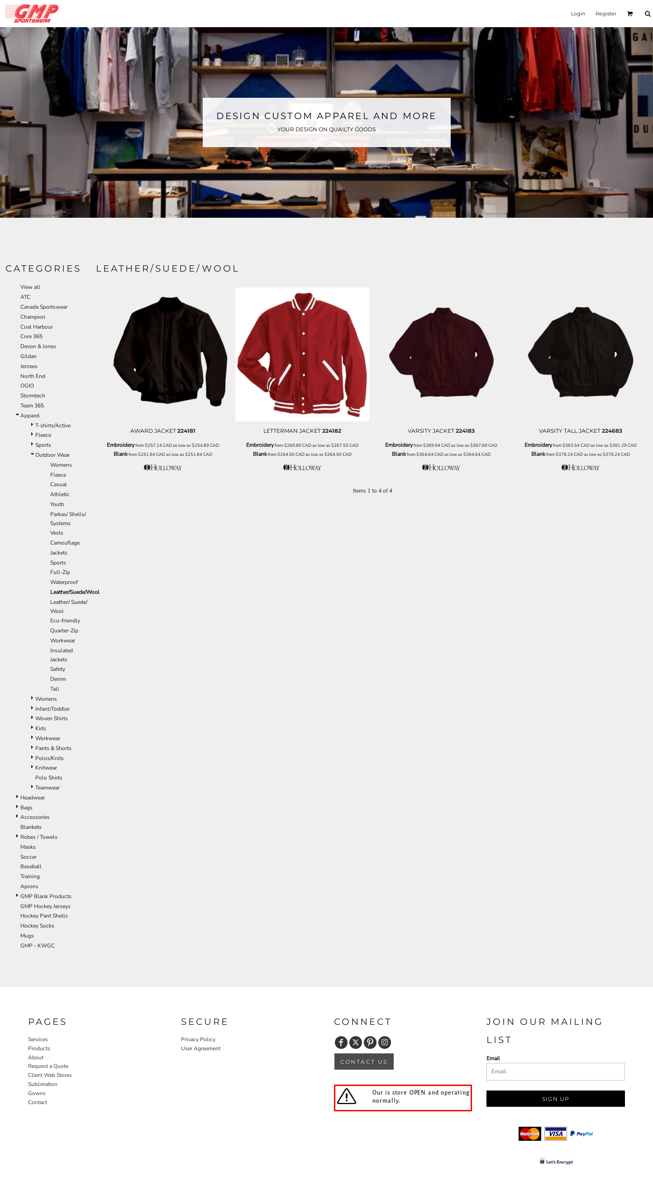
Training (30, 876)
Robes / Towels (38, 837)
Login (578, 13)
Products (39, 1048)
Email (493, 1058)
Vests (56, 532)
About (35, 1057)
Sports (43, 445)
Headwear (32, 797)
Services (38, 1039)
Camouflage (65, 542)
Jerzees (29, 366)
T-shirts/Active (53, 425)
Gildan (28, 356)
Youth (57, 504)
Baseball (31, 866)
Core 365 (31, 336)
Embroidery (120, 445)
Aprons (29, 886)
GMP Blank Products (45, 896)
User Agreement (200, 1048)
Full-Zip (60, 572)
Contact (37, 1102)
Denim (58, 679)
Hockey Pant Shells (44, 915)
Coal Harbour (36, 326)
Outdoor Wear (52, 455)
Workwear (62, 640)
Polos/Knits (49, 758)
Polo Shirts (48, 777)
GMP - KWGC (37, 945)
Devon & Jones (38, 346)
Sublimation (42, 1084)
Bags (26, 807)
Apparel (30, 415)
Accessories (35, 817)
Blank (121, 454)
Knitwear (46, 767)
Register (606, 13)
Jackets (58, 552)
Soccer (28, 857)
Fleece (43, 435)
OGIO (27, 385)
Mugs (27, 935)
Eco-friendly (65, 620)
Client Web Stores (50, 1075)
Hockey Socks (37, 925)
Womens (61, 465)
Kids (40, 728)
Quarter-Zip (64, 630)
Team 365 (32, 405)
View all (30, 287)
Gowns (37, 1093)
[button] (630, 13)
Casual (58, 484)
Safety (57, 669)
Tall (54, 689)
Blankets (31, 827)
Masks (28, 847)
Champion (32, 316)
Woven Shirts (51, 718)
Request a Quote (48, 1066)
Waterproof (64, 582)
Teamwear (47, 787)
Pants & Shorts (53, 748)
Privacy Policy (198, 1039)
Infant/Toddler (52, 709)
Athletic (60, 494)
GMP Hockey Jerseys (45, 906)
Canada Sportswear (43, 307)
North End (32, 376)
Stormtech (32, 395)
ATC (25, 297)
